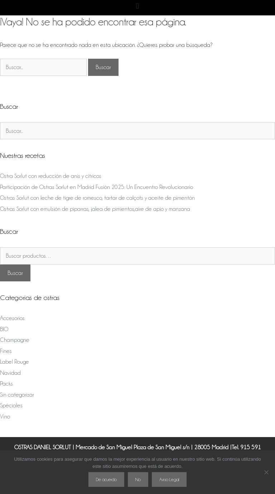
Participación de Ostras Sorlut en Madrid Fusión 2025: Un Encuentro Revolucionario (96, 187)
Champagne (14, 340)
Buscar (15, 273)
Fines (6, 351)
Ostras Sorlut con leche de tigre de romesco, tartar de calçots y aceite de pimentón (97, 198)
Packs (6, 384)
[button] (137, 6)
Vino (5, 416)
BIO (4, 329)
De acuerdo (106, 479)
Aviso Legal (169, 479)
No (138, 479)
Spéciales (11, 405)
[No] (266, 472)
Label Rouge (14, 362)
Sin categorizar (17, 395)
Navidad (10, 373)
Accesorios (12, 318)
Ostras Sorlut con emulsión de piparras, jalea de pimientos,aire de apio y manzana (95, 209)
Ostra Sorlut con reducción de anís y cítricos (50, 176)
